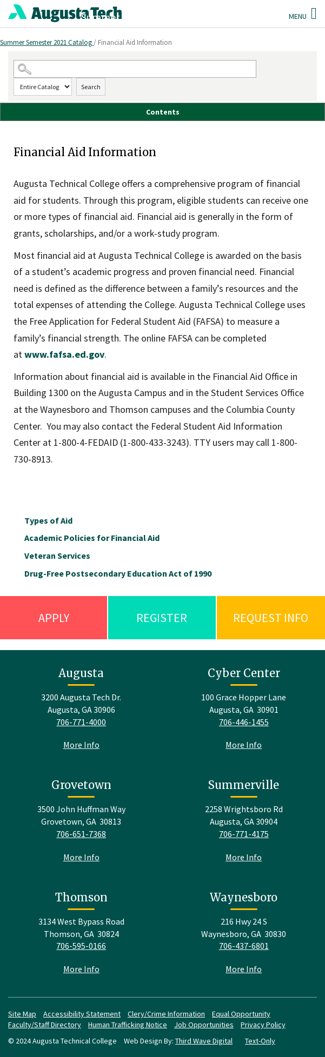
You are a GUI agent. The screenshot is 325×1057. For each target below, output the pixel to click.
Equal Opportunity (241, 1014)
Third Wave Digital (204, 1041)
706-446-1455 (244, 722)
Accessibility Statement (82, 1014)
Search (91, 87)
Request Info (270, 617)
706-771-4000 (81, 722)
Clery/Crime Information (166, 1014)
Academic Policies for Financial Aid (92, 537)
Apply (53, 617)
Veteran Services (57, 555)
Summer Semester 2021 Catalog (47, 42)
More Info (81, 744)
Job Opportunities (204, 1024)
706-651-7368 (81, 833)
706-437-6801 (244, 945)
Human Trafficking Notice (127, 1024)
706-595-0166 (81, 945)
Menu (303, 13)
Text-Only (260, 1041)
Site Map (22, 1014)
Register (161, 617)
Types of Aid (48, 520)
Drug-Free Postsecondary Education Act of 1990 (117, 573)
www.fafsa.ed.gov (64, 354)
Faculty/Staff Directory (44, 1024)
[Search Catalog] (135, 69)
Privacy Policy (263, 1024)
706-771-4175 (244, 833)
